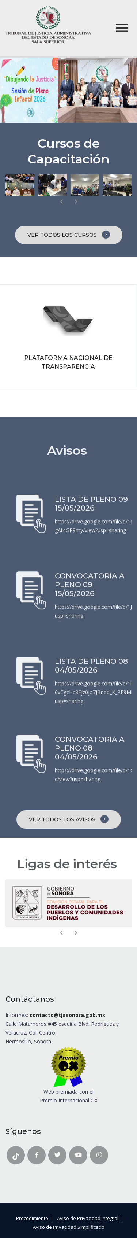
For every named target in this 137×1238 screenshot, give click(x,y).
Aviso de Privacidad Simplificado (68, 1227)
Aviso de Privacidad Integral (87, 1218)
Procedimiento (32, 1218)
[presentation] (61, 201)
